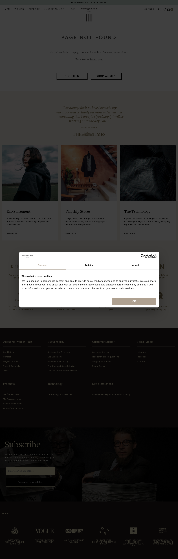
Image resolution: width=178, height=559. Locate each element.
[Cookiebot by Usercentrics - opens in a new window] (142, 256)
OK (134, 301)
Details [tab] (89, 265)
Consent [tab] (42, 265)
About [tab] (135, 265)
